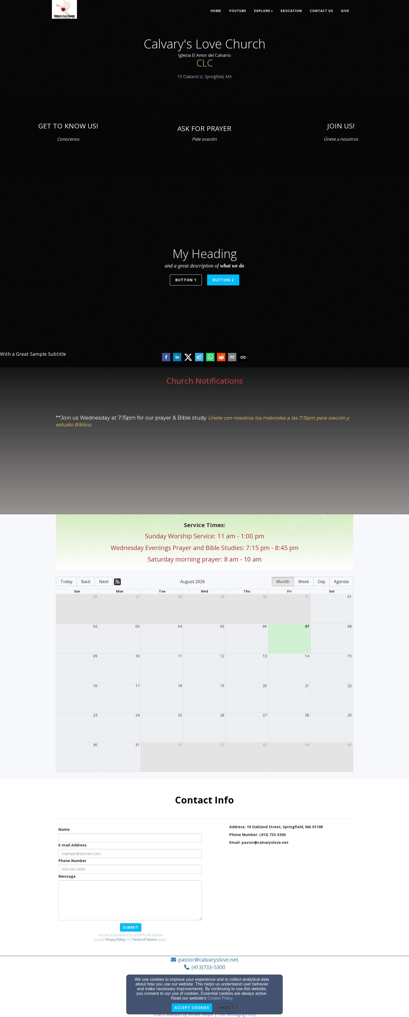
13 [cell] (265, 655)
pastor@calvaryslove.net (208, 959)
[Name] (130, 837)
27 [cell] (137, 596)
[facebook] (166, 358)
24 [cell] (137, 715)
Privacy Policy (115, 939)
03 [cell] (137, 626)
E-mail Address (72, 845)
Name (64, 829)
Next (104, 581)
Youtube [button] (237, 11)
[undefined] (68, 138)
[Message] (130, 900)
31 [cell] (307, 596)
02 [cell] (95, 626)
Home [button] (215, 11)
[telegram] (199, 358)
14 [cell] (307, 655)
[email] (232, 358)
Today (66, 581)
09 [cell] (95, 655)
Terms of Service (145, 939)
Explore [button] (263, 11)
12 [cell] (222, 655)
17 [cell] (137, 685)
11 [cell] (180, 655)
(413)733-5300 (208, 967)
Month (283, 581)
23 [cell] (95, 715)
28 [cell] (180, 596)
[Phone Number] (130, 869)
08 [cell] (349, 626)
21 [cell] (307, 685)
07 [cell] (307, 626)
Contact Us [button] (321, 11)
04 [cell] (180, 626)
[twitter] (188, 357)
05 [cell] (222, 626)
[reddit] (221, 358)
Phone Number (72, 860)
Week (303, 581)
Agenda (341, 581)
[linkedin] (177, 358)
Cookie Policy (220, 998)
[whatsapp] (210, 358)
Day (321, 581)
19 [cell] (222, 685)
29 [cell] (222, 596)
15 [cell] (349, 655)
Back (86, 581)
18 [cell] (180, 685)
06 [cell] (265, 626)
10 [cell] (137, 655)
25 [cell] (180, 715)
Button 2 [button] (223, 279)
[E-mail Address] (130, 853)
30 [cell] (265, 596)
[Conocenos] (68, 138)
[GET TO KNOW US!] (68, 125)
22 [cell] (349, 685)
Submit (131, 927)
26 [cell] (95, 596)
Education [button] (291, 11)
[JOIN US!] (340, 125)
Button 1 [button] (185, 279)
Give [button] (345, 11)
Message (67, 876)
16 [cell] (95, 685)
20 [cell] (265, 685)
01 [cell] (349, 596)
